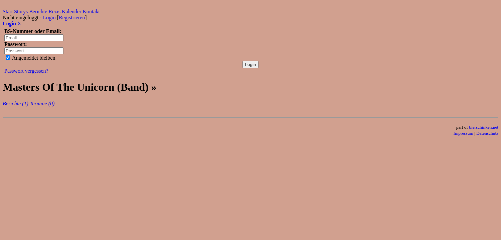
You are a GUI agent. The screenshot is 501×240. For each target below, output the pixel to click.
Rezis (54, 11)
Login (49, 17)
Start (8, 11)
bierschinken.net (483, 127)
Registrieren (72, 17)
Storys (21, 11)
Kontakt (91, 11)
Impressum (463, 133)
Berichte (38, 11)
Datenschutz (487, 133)
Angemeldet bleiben (30, 58)
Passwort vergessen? (26, 71)
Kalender (71, 11)
